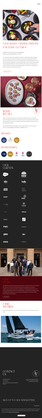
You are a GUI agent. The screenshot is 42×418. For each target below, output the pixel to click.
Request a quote (7, 71)
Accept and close (21, 415)
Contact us (9, 373)
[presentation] (2, 329)
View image (21, 329)
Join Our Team (6, 296)
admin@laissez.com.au (6, 379)
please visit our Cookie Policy (14, 412)
